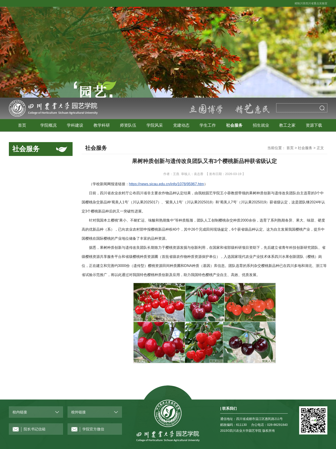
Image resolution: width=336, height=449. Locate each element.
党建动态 (181, 125)
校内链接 (20, 412)
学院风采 (155, 125)
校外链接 (78, 412)
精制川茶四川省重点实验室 (311, 3)
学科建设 (75, 125)
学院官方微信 (87, 429)
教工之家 (287, 125)
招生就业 (261, 125)
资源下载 (314, 125)
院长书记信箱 (29, 429)
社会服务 (234, 125)
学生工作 (208, 125)
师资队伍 (128, 125)
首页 (22, 125)
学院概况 (48, 125)
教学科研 (101, 125)
